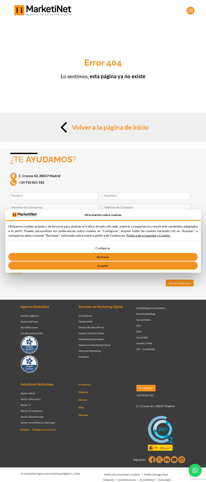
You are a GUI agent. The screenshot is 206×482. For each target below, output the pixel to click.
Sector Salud (28, 393)
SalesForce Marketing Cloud (95, 345)
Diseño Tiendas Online (91, 333)
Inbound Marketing (90, 350)
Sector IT (26, 405)
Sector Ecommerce (31, 410)
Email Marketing (145, 314)
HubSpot (84, 356)
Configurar (102, 248)
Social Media (143, 319)
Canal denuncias (126, 479)
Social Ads (142, 337)
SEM (139, 331)
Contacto (146, 388)
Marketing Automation (91, 339)
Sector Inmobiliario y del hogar (38, 422)
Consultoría (85, 315)
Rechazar (103, 257)
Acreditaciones (29, 327)
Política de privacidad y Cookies (122, 474)
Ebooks (83, 399)
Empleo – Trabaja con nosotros (38, 429)
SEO (138, 325)
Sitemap (83, 415)
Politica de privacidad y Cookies (148, 235)
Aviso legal (164, 479)
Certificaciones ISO (32, 333)
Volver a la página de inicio (103, 127)
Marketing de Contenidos (150, 308)
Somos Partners (30, 321)
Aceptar (102, 266)
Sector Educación (31, 399)
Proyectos (84, 384)
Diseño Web (85, 321)
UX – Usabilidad (145, 349)
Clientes (83, 392)
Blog (81, 407)
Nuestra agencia (30, 315)
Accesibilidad (147, 479)
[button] (195, 470)
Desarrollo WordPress (91, 327)
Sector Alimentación (32, 416)
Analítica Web (144, 343)
